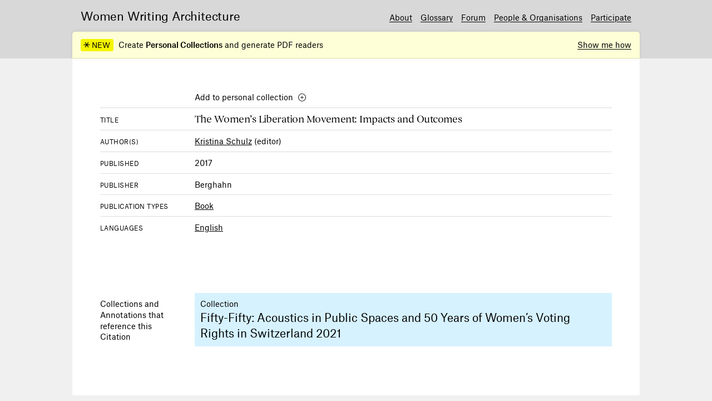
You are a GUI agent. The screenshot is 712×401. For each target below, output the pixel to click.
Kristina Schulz (223, 141)
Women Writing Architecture (160, 15)
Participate (611, 17)
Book (204, 205)
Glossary (437, 17)
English (209, 227)
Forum (473, 17)
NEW (96, 45)
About (400, 17)
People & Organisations (538, 17)
